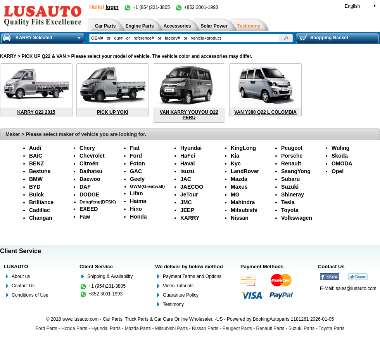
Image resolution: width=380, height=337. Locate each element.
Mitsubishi (244, 210)
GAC (136, 171)
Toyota (290, 210)
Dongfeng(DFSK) (97, 201)
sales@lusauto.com (356, 288)
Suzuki (290, 187)
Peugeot (291, 148)
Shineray (292, 194)
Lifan (136, 193)
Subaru (290, 179)
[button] (286, 38)
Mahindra (243, 202)
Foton (137, 163)
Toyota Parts (332, 328)
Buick (36, 194)
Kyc (236, 163)
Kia (235, 156)
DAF (85, 187)
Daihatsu (90, 171)
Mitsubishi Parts (171, 328)
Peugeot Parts (237, 328)
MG (235, 194)
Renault (291, 163)
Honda (138, 217)
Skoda (340, 156)
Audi (35, 148)
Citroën (88, 163)
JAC (185, 179)
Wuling (340, 148)
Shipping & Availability (110, 276)
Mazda (239, 179)
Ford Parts (46, 328)
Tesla (288, 202)
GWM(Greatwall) (147, 186)
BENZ (36, 163)
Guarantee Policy (181, 295)
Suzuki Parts (301, 328)
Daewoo (89, 179)
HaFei (187, 156)
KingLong (243, 148)
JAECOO (191, 187)
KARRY (8, 56)
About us (21, 276)
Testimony (173, 304)
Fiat (135, 148)
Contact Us (23, 285)
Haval (187, 163)
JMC (186, 202)
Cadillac (39, 210)
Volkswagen (296, 218)
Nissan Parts (205, 328)
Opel (338, 171)
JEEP (187, 210)
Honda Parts (74, 328)
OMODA (342, 163)
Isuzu (187, 171)
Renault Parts (270, 328)
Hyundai (191, 148)
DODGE (89, 194)
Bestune (39, 171)
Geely (137, 179)
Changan (40, 218)
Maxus (239, 187)
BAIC (35, 156)
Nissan (240, 218)
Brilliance (41, 202)
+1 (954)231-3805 (147, 7)
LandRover (245, 171)
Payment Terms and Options (192, 276)
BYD (35, 187)
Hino (136, 209)
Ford (136, 156)
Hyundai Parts (106, 328)
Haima (138, 201)
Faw (84, 217)
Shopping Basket (323, 38)
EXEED (88, 209)
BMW (36, 179)
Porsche (291, 156)
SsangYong (296, 171)
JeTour (189, 194)
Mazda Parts (138, 328)
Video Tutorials (178, 285)
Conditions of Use (30, 295)
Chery (87, 148)
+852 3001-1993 (196, 7)
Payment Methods (261, 266)
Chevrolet (92, 156)
